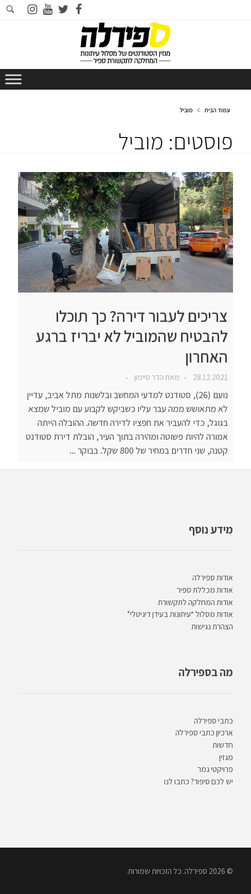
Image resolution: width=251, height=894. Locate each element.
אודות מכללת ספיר (205, 589)
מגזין (226, 757)
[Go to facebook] (78, 10)
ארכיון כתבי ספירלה (204, 732)
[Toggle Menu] (13, 79)
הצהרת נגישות (212, 626)
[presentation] (125, 232)
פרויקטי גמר (215, 769)
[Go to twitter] (63, 10)
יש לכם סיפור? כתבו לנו (198, 781)
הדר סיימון (148, 377)
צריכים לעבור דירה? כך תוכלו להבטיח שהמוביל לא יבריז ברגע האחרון (132, 336)
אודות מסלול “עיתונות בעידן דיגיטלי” (180, 614)
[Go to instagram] (32, 10)
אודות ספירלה (212, 577)
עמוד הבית (217, 110)
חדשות (222, 745)
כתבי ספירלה (213, 720)
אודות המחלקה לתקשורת (195, 602)
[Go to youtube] (48, 10)
